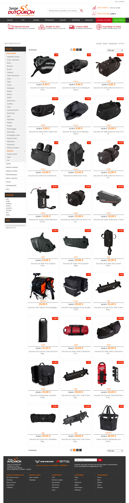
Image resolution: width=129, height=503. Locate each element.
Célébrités (10, 487)
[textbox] (63, 11)
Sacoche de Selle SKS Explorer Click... (43, 265)
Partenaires (55, 487)
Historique (10, 480)
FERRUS (63, 465)
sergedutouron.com (95, 466)
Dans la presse (11, 482)
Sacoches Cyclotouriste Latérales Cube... (43, 396)
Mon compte (103, 8)
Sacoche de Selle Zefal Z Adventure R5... (108, 352)
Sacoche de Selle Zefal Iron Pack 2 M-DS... (76, 221)
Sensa (99, 485)
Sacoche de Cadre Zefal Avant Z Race (109, 220)
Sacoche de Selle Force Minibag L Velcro (75, 133)
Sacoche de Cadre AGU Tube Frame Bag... (108, 308)
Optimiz (43, 301)
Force (76, 81)
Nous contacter (119, 1)
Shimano (100, 487)
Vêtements (49, 20)
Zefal (108, 81)
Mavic (99, 480)
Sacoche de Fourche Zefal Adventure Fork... (108, 396)
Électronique (78, 487)
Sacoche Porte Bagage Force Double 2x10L (75, 308)
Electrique (119, 20)
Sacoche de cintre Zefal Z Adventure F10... (76, 352)
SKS (43, 257)
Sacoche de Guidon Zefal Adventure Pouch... (43, 221)
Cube (43, 345)
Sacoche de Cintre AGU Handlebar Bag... (43, 440)
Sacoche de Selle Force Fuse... (75, 176)
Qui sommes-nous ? (13, 477)
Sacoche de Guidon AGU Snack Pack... (108, 265)
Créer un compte (115, 8)
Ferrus (43, 81)
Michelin (99, 482)
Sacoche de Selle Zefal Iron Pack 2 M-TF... (109, 133)
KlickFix (109, 433)
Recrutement (56, 482)
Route (10, 20)
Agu (108, 257)
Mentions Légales (57, 480)
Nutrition (76, 20)
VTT (23, 20)
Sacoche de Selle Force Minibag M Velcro (75, 89)
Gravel (36, 20)
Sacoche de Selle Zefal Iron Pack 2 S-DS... (109, 177)
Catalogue (32, 480)
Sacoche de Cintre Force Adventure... (43, 176)
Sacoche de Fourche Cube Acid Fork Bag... (43, 352)
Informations (10, 485)
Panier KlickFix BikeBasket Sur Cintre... (108, 440)
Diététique (78, 490)
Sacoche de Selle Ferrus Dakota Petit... (43, 89)
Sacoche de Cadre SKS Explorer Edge (76, 265)
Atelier (63, 20)
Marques (89, 20)
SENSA (55, 465)
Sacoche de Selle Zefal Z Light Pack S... (43, 133)
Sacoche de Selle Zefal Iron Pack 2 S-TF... (109, 89)
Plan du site (55, 485)
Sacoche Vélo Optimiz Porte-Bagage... (43, 307)
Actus (53, 490)
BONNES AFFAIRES (104, 20)
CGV (53, 477)
